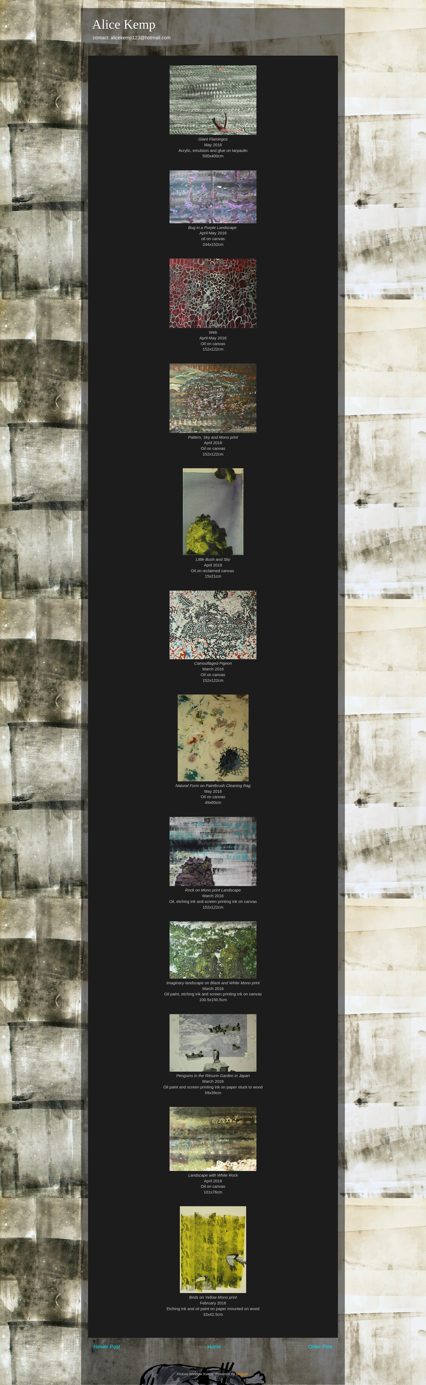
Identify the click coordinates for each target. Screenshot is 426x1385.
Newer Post (106, 1346)
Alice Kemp (123, 24)
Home (214, 1346)
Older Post (320, 1346)
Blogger (242, 1374)
